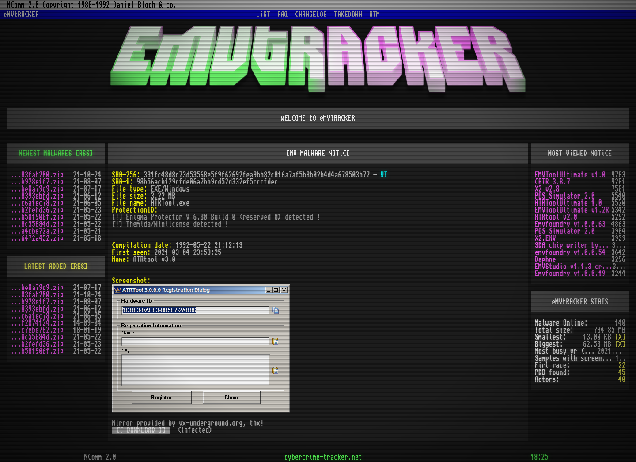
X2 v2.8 (547, 188)
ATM (374, 14)
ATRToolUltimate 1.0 (568, 203)
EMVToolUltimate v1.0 (570, 174)
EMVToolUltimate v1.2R (572, 210)
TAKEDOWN (348, 14)
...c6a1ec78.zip (37, 203)
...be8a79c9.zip (37, 188)
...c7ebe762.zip (37, 330)
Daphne (545, 259)
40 (621, 379)
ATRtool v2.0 (556, 217)
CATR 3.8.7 (552, 181)
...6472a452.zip (37, 238)
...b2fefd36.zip (37, 210)
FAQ (282, 14)
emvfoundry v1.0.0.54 (570, 252)
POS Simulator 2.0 (565, 195)
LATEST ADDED (45, 266)
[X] (620, 337)
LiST (263, 14)
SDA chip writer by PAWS (573, 245)
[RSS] (84, 153)
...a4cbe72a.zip (37, 231)
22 (621, 365)
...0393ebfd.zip (37, 195)
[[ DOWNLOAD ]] (141, 430)
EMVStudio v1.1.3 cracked (574, 266)
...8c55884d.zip (37, 224)
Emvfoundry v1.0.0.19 (570, 273)
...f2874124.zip (37, 323)
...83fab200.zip (37, 174)
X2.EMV (545, 238)
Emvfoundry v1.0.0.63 (570, 224)
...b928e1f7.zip (37, 181)
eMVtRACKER (21, 14)
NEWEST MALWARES (45, 153)
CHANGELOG (311, 14)
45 (621, 372)
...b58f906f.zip (37, 217)
